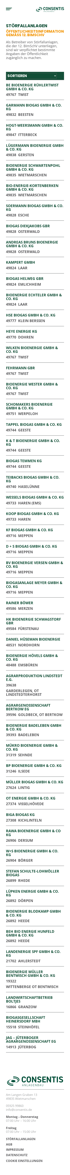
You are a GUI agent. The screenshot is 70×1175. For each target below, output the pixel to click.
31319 (11, 754)
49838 (11, 154)
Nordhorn (29, 644)
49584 (11, 628)
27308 (11, 820)
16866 (11, 1006)
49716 (11, 535)
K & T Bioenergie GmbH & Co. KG (33, 442)
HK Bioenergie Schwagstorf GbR (33, 621)
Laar (22, 267)
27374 (11, 803)
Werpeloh (28, 413)
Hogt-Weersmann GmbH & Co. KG (34, 127)
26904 (11, 860)
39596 (11, 714)
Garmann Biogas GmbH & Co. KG (34, 107)
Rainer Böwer (19, 602)
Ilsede (24, 771)
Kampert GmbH (20, 262)
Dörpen (25, 900)
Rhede (24, 880)
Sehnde (25, 754)
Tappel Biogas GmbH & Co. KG (34, 424)
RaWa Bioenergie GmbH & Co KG (33, 832)
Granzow (27, 1006)
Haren (24, 519)
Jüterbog (27, 1046)
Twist (23, 94)
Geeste (24, 430)
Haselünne (29, 486)
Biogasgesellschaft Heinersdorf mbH (25, 1019)
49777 (11, 320)
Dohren (26, 337)
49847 (11, 134)
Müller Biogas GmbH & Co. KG (34, 781)
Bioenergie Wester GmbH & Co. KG (32, 386)
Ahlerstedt (29, 960)
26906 (11, 840)
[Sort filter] (32, 76)
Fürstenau (28, 628)
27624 (11, 787)
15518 (11, 1026)
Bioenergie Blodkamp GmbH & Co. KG (33, 913)
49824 (11, 267)
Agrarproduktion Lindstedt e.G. (34, 677)
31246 (11, 771)
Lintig (24, 787)
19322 (11, 981)
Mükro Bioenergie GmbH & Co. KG (32, 747)
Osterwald (29, 231)
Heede (24, 920)
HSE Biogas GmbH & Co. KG (30, 315)
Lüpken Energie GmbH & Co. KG (32, 893)
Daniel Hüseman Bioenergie (33, 639)
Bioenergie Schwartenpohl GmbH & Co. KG (33, 167)
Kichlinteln (30, 820)
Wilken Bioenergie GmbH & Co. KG (32, 349)
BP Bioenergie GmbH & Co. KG (34, 765)
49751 (11, 413)
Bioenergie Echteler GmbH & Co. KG (34, 296)
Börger (25, 860)
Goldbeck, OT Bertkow (40, 714)
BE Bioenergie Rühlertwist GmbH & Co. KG (32, 86)
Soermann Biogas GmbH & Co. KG (34, 207)
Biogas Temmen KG (24, 460)
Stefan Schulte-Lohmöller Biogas (32, 873)
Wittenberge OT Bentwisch (32, 986)
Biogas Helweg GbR (24, 278)
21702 (11, 960)
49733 (11, 502)
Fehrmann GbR (20, 367)
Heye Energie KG (21, 331)
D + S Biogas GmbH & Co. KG (31, 546)
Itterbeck (27, 134)
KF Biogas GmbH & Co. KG (29, 529)
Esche (23, 215)
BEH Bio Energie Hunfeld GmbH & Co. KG (30, 933)
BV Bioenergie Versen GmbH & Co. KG (34, 564)
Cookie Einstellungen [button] (24, 1161)
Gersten (26, 154)
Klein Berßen (31, 320)
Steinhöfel (29, 1026)
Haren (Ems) (29, 502)
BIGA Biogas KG (20, 814)
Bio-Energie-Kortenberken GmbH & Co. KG (32, 187)
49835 (11, 174)
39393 (11, 734)
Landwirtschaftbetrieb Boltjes (29, 999)
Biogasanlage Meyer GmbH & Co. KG (34, 584)
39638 (11, 685)
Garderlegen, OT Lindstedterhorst (24, 692)
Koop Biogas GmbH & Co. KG (32, 513)
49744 (11, 430)
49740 (11, 486)
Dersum (25, 840)
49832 (11, 114)
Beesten (25, 114)
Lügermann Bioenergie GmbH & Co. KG (35, 147)
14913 (11, 1046)
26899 (11, 880)
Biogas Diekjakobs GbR (28, 225)
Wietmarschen (32, 174)
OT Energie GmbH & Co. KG (30, 798)
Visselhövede (31, 803)
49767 (11, 94)
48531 (11, 644)
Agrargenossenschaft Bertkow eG (28, 707)
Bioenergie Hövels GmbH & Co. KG (32, 657)
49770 (11, 337)
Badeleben (28, 734)
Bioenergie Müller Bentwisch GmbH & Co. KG (30, 973)
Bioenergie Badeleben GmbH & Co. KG (33, 727)
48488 (11, 664)
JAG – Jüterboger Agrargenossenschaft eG (31, 1039)
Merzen (25, 608)
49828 (11, 215)
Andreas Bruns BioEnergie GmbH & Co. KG (32, 244)
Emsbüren (28, 664)
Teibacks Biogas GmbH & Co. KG (32, 479)
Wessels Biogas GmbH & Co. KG (35, 497)
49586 (11, 608)
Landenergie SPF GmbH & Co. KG (33, 953)
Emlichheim (29, 284)
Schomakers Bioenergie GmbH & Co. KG (29, 406)
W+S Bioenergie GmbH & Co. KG (32, 852)
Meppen (25, 535)
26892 (11, 900)
